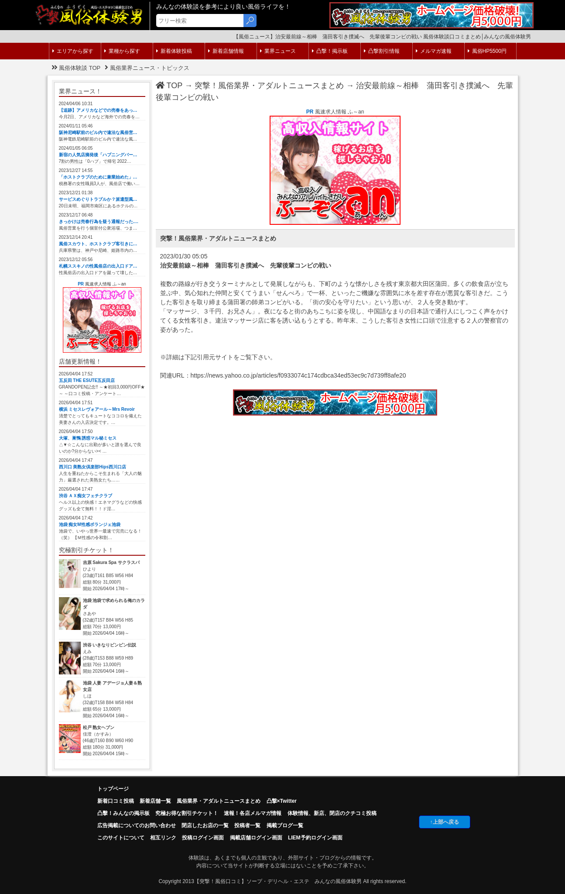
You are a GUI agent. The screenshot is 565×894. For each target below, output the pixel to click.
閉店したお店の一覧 (205, 825)
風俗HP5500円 (487, 51)
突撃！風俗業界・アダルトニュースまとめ (269, 85)
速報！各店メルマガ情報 (252, 813)
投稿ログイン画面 (203, 838)
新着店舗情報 (226, 51)
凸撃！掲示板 (330, 51)
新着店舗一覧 (155, 801)
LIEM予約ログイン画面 (315, 838)
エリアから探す (72, 51)
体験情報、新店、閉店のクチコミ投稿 (332, 813)
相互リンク (163, 838)
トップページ (113, 789)
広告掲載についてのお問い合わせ (136, 825)
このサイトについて (120, 838)
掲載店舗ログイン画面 (256, 838)
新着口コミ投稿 (115, 801)
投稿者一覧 (247, 825)
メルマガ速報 (434, 51)
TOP (169, 85)
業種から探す (122, 51)
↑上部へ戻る (444, 822)
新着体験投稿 (174, 51)
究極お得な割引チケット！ (186, 813)
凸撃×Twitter (282, 801)
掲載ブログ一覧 (285, 825)
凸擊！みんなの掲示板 (123, 813)
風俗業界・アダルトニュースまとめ (218, 801)
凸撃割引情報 (382, 51)
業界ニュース (278, 51)
